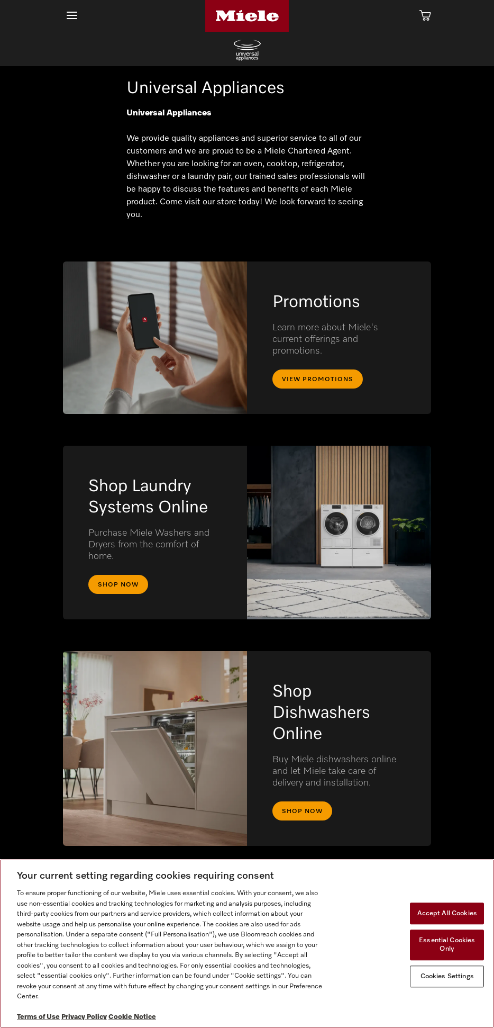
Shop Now (118, 585)
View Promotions (317, 379)
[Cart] (425, 16)
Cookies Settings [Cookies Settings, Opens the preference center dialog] (447, 976)
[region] (247, 943)
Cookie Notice (132, 1017)
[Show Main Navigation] (72, 15)
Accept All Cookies (447, 913)
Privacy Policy (84, 1017)
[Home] (247, 16)
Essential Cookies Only (447, 945)
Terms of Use (38, 1017)
